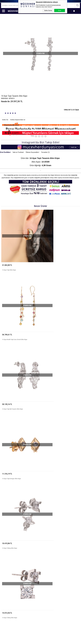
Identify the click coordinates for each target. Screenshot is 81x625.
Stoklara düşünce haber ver (17, 119)
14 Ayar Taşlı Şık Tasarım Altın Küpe (11, 312)
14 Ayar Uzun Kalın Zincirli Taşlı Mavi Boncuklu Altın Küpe (17, 479)
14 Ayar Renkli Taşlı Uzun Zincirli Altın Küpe (53, 256)
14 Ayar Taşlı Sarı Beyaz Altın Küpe (51, 479)
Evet (59, 10)
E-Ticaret (35, 622)
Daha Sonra (48, 10)
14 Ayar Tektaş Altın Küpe (8, 368)
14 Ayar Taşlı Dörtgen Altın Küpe (50, 312)
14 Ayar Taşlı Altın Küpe (8, 256)
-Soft (31, 622)
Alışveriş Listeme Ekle (14, 135)
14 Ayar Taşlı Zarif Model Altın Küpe (51, 424)
